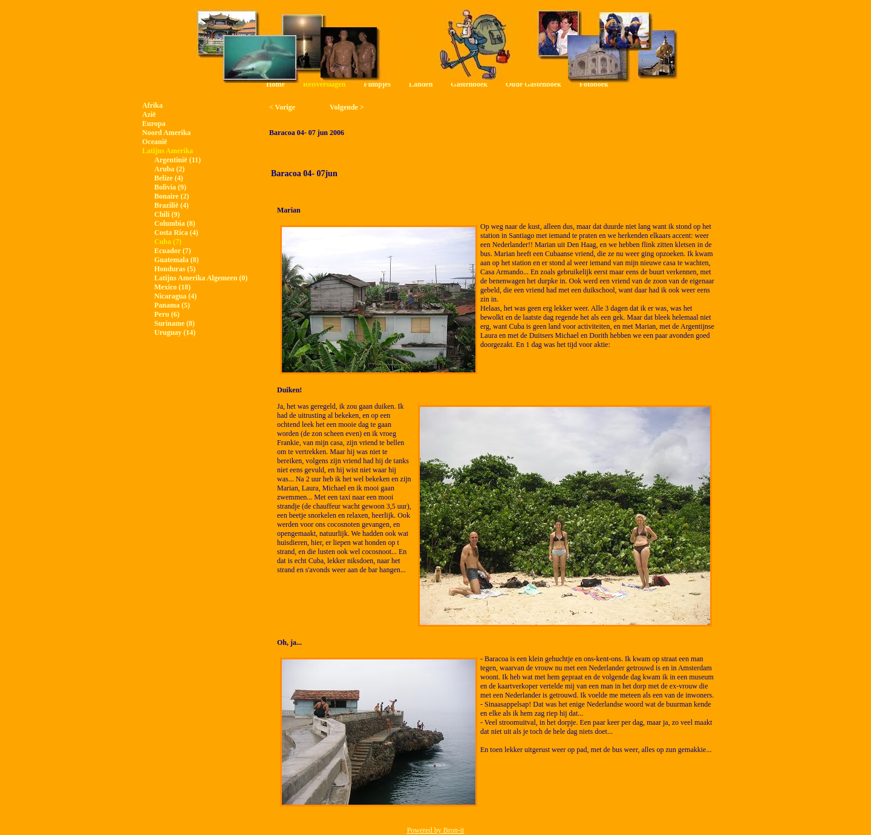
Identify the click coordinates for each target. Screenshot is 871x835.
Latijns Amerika (167, 151)
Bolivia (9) (170, 187)
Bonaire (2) (171, 196)
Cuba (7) (167, 241)
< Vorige (282, 107)
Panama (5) (172, 305)
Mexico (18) (172, 287)
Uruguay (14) (174, 332)
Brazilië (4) (171, 205)
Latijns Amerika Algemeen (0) (200, 278)
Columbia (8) (174, 223)
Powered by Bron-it (436, 830)
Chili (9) (167, 214)
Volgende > (347, 107)
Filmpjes (377, 84)
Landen (420, 84)
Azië (149, 114)
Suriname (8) (174, 323)
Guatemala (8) (176, 260)
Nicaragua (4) (175, 296)
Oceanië (154, 141)
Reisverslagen (324, 84)
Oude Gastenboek (533, 84)
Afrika (152, 105)
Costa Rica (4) (176, 232)
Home (275, 84)
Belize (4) (168, 178)
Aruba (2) (169, 169)
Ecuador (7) (172, 250)
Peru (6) (167, 314)
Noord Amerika (166, 132)
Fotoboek (593, 84)
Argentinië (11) (177, 160)
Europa (153, 123)
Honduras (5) (174, 269)
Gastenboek (469, 84)
